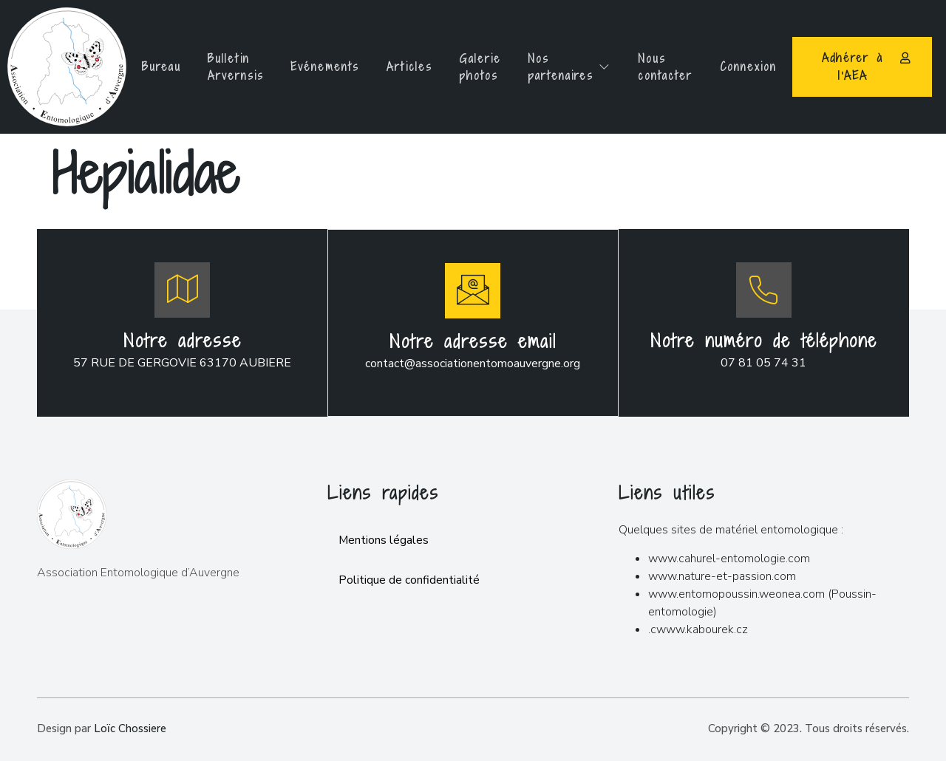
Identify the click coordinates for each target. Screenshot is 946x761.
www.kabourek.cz (702, 628)
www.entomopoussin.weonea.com (736, 592)
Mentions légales (383, 539)
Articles (408, 66)
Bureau (151, 66)
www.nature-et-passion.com (722, 575)
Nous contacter (672, 66)
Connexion (758, 66)
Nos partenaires (574, 66)
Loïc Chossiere (130, 727)
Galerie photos (481, 66)
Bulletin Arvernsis (229, 66)
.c (652, 628)
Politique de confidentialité (409, 579)
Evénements (321, 66)
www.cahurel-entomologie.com (729, 557)
